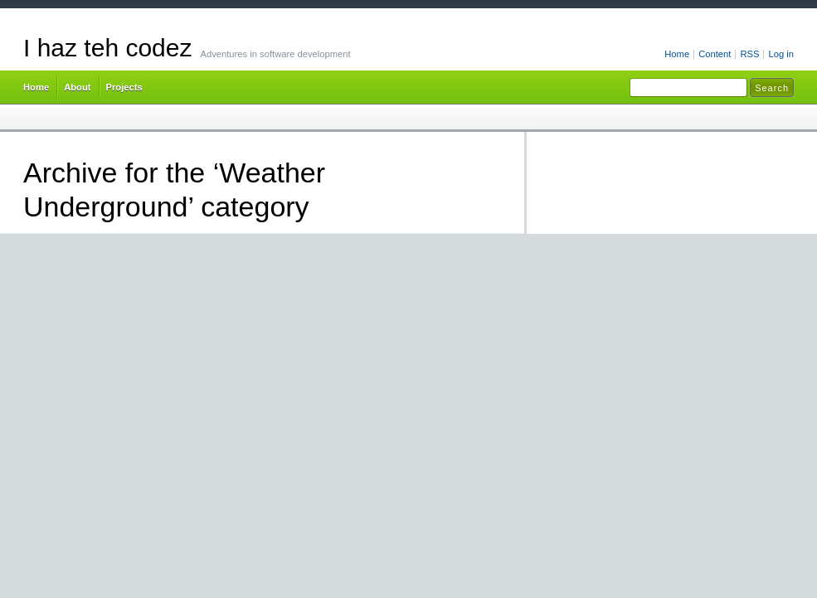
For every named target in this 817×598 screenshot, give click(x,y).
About (77, 87)
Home (676, 54)
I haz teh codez (107, 47)
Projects (124, 87)
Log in (781, 54)
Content (714, 54)
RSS (749, 54)
